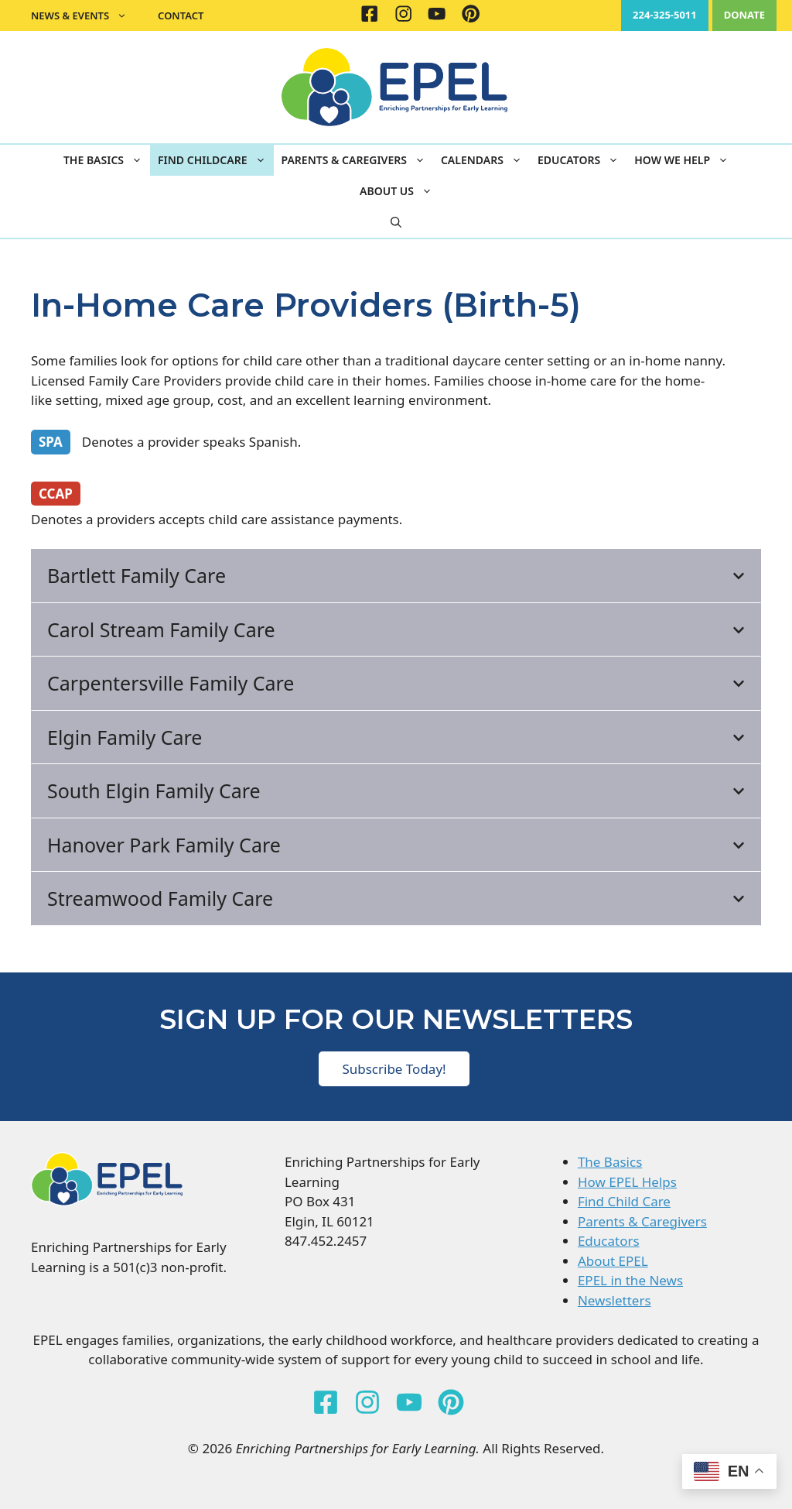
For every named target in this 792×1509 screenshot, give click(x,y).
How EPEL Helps (627, 1182)
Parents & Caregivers (357, 160)
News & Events (86, 15)
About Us (400, 191)
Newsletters (614, 1300)
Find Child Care (624, 1201)
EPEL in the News (630, 1280)
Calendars (485, 160)
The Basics (106, 160)
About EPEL (613, 1261)
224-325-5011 (665, 15)
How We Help (685, 160)
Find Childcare (215, 160)
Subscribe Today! (394, 1069)
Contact (180, 15)
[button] (396, 222)
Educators (582, 160)
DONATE (744, 15)
